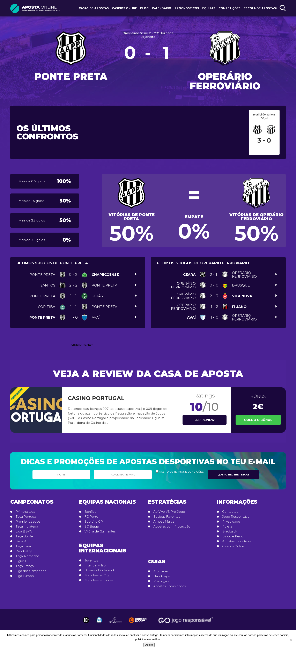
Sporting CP (93, 521)
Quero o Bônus (258, 420)
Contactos (230, 512)
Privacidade (231, 521)
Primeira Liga (25, 512)
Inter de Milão (95, 565)
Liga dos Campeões (31, 571)
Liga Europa (25, 576)
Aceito (149, 644)
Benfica (90, 512)
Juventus (91, 560)
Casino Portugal (96, 398)
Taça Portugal (26, 516)
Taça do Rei (25, 536)
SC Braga (91, 526)
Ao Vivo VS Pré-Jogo (169, 512)
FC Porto (91, 516)
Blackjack (229, 531)
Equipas (208, 8)
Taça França (25, 566)
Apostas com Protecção (171, 526)
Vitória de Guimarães (100, 531)
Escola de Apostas (260, 8)
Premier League (28, 521)
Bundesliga (24, 551)
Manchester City (96, 575)
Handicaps (161, 576)
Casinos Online (124, 8)
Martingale (161, 581)
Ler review (204, 420)
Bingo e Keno (232, 536)
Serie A (21, 541)
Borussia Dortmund (99, 570)
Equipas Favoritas (166, 516)
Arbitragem (161, 571)
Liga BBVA (24, 531)
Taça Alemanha (27, 556)
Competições (229, 8)
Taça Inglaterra (27, 526)
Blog (144, 8)
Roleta (227, 526)
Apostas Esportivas (236, 541)
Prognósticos (187, 8)
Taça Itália (23, 546)
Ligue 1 (21, 561)
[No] (291, 640)
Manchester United (99, 580)
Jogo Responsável (236, 516)
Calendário (161, 8)
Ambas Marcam (165, 521)
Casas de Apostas (94, 8)
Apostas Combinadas (169, 586)
